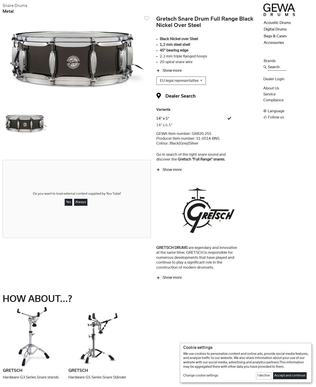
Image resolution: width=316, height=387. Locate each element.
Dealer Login (273, 79)
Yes (68, 202)
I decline (263, 375)
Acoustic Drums (277, 23)
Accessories (274, 43)
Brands (270, 61)
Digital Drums (275, 29)
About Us (271, 88)
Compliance (273, 100)
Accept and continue (289, 375)
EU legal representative (179, 80)
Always (80, 202)
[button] (288, 111)
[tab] (208, 118)
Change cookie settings (200, 375)
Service (269, 94)
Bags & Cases (275, 36)
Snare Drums (15, 6)
